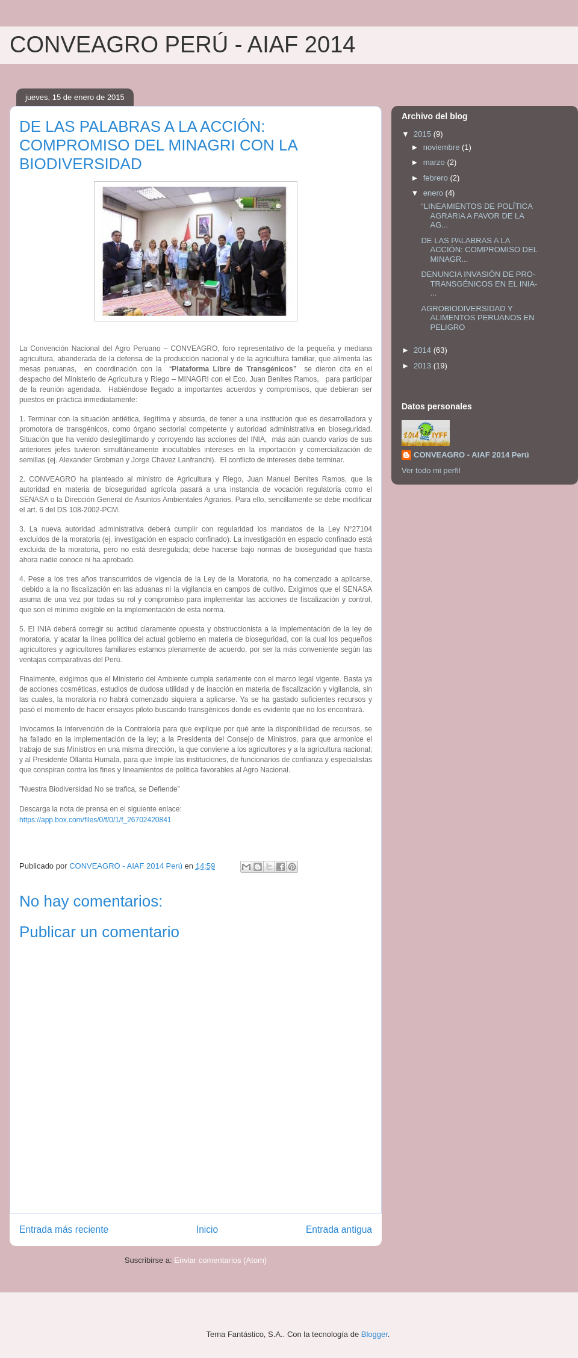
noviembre (442, 147)
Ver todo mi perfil (431, 470)
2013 (424, 365)
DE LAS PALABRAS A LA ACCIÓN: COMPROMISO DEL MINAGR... (479, 250)
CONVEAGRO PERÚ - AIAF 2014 (182, 44)
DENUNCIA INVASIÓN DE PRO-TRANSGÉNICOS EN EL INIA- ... (479, 283)
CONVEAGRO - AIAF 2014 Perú (471, 454)
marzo (435, 162)
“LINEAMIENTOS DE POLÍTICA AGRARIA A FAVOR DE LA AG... (476, 215)
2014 (424, 350)
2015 (424, 133)
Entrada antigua (339, 1229)
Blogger (374, 1334)
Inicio (207, 1229)
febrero (436, 177)
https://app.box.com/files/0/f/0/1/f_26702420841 (95, 820)
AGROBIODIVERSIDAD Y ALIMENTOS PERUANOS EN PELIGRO (477, 318)
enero (434, 192)
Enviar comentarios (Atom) (220, 1260)
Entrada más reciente (63, 1229)
